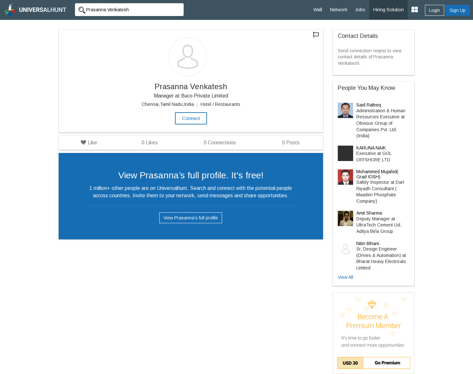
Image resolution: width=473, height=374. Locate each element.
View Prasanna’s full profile (190, 217)
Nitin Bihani (367, 243)
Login (434, 10)
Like (89, 142)
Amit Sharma (369, 213)
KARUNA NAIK (371, 147)
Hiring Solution (388, 9)
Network (338, 9)
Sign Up (458, 10)
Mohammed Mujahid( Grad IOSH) (377, 174)
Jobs (360, 9)
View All (345, 277)
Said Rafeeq (368, 104)
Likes (150, 142)
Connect (191, 118)
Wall (317, 9)
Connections (220, 142)
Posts (291, 142)
